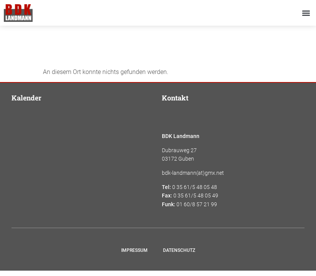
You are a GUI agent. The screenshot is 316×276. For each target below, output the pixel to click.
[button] (306, 13)
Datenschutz (179, 250)
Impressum (134, 250)
